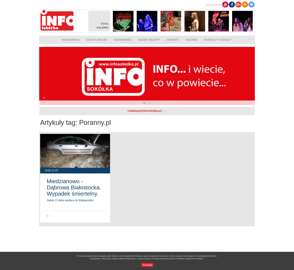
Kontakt (173, 39)
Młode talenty (149, 39)
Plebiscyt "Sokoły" (218, 39)
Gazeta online (96, 39)
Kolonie (191, 39)
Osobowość (123, 39)
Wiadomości (71, 39)
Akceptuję (147, 265)
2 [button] (150, 103)
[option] (147, 76)
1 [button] (144, 103)
